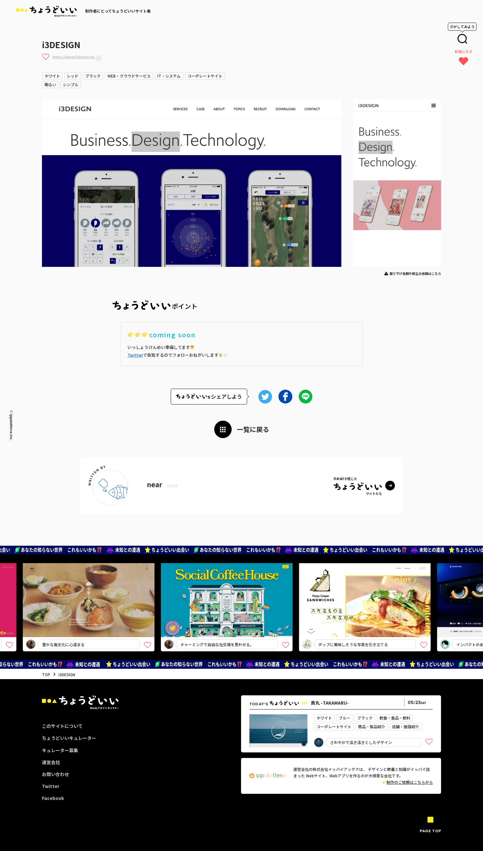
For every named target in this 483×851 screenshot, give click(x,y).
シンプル (70, 84)
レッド (72, 76)
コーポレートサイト (204, 76)
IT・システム (169, 76)
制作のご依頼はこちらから (407, 782)
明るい (50, 84)
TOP (46, 674)
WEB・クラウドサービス (129, 76)
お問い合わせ (55, 774)
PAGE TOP (430, 831)
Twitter (135, 355)
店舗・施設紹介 (405, 726)
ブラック (93, 76)
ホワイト (52, 76)
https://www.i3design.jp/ (74, 56)
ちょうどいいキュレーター (69, 738)
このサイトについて (62, 726)
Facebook (53, 798)
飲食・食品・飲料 (394, 717)
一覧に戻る (253, 429)
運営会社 (51, 762)
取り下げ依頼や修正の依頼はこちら (415, 273)
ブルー (344, 717)
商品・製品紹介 (371, 726)
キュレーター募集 (60, 750)
